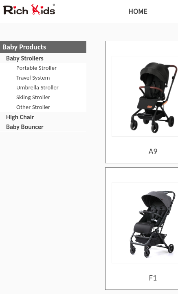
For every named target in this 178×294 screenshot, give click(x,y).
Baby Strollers (25, 58)
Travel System (33, 77)
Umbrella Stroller (37, 87)
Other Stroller (33, 107)
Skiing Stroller (33, 97)
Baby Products (24, 46)
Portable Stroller (36, 67)
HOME (137, 11)
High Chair (20, 117)
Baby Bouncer (25, 127)
